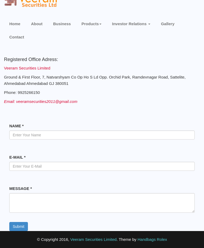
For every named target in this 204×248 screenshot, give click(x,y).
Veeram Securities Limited (93, 239)
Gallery (168, 23)
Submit (18, 226)
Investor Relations (131, 23)
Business (62, 23)
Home (14, 23)
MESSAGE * (20, 188)
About (36, 23)
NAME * (16, 126)
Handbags (147, 239)
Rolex (162, 239)
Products (91, 23)
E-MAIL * (17, 157)
